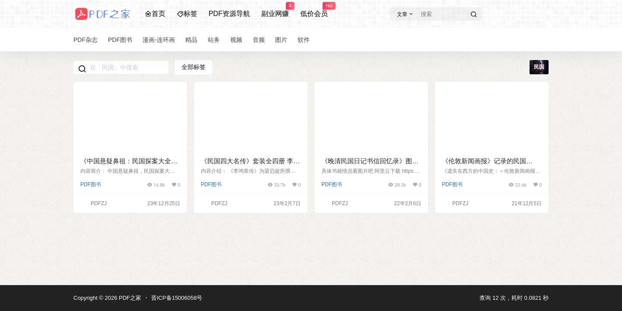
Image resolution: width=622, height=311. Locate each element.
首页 (155, 13)
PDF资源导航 (229, 13)
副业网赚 (275, 10)
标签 (187, 13)
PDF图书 (90, 184)
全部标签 (193, 66)
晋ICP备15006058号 (177, 298)
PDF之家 (129, 298)
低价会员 (314, 10)
